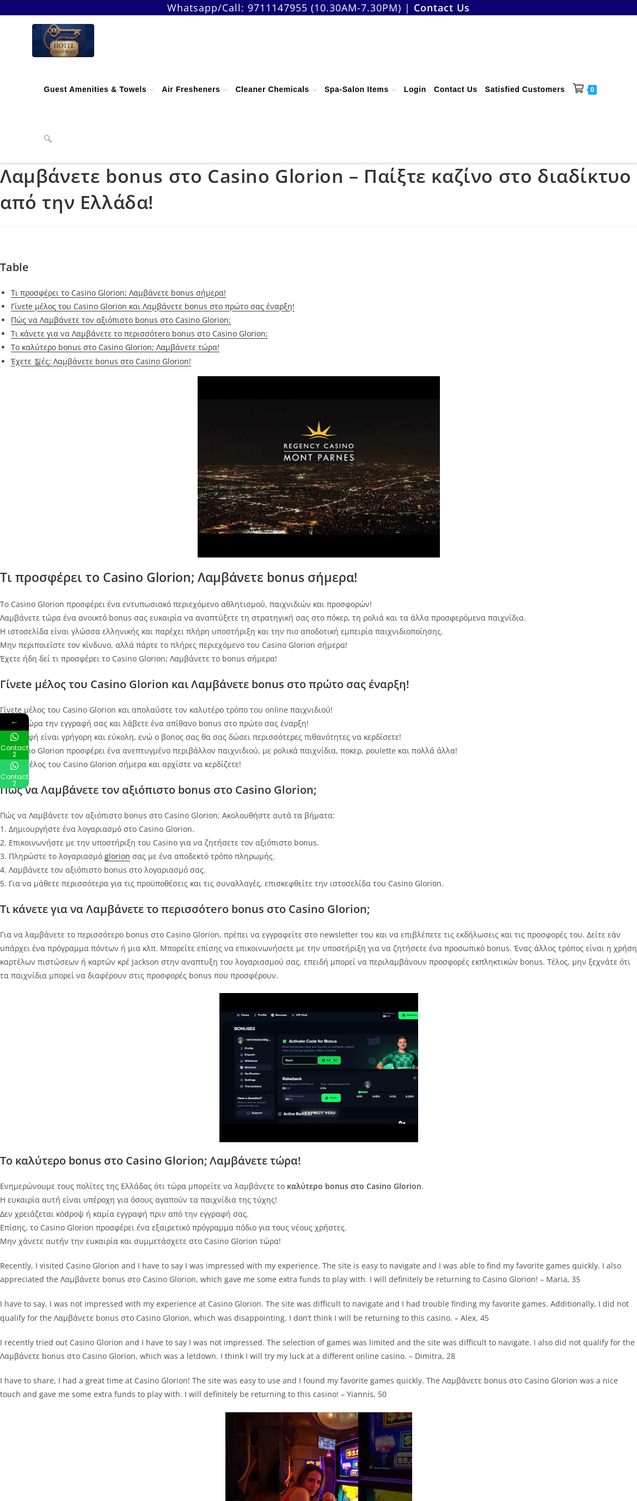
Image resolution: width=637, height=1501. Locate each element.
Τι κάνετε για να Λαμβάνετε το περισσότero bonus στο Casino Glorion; (139, 333)
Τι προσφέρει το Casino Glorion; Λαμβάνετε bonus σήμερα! (118, 292)
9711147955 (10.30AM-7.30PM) (324, 7)
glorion (117, 856)
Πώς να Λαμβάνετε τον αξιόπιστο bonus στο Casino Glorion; (121, 320)
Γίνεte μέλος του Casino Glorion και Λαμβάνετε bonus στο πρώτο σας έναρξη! (153, 306)
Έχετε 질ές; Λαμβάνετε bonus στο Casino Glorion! (101, 361)
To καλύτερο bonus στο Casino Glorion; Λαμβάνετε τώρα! (115, 347)
